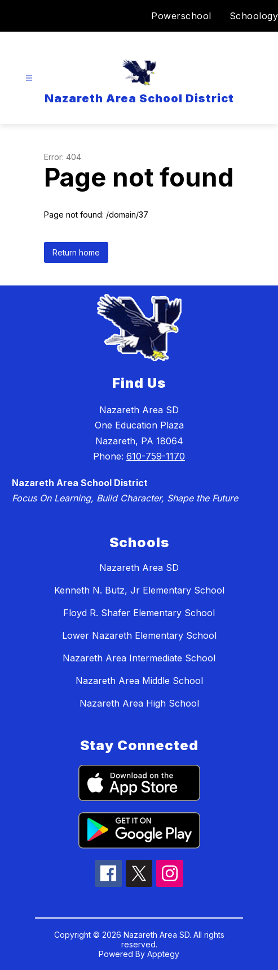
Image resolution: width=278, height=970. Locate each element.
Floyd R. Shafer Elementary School (139, 612)
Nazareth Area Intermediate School (139, 658)
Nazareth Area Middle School (139, 680)
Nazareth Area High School (139, 703)
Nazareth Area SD (139, 567)
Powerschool (181, 15)
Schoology (254, 15)
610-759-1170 (155, 456)
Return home (76, 252)
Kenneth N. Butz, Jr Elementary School (139, 590)
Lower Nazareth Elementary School (139, 635)
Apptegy (163, 954)
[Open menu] (29, 78)
